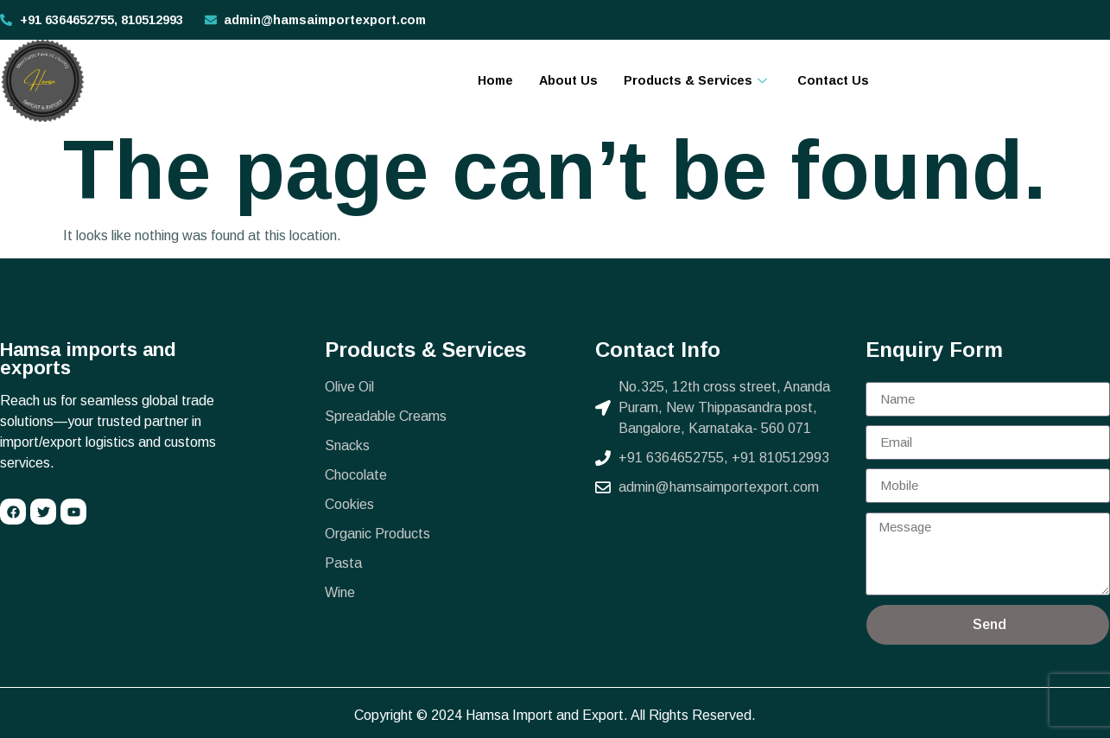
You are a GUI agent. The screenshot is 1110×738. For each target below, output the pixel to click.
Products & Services (697, 80)
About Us (568, 80)
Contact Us (833, 80)
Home (495, 80)
